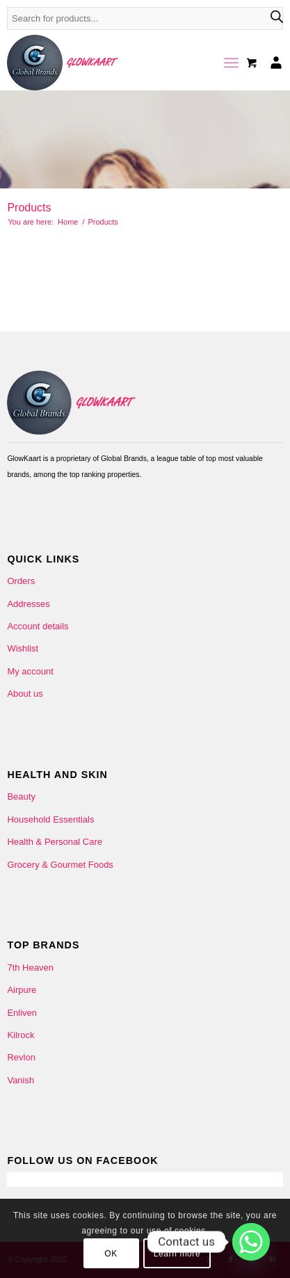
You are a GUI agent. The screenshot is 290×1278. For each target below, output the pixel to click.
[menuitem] (231, 62)
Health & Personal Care (54, 841)
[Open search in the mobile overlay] (145, 25)
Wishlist (22, 648)
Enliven (22, 1013)
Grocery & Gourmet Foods (60, 864)
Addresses (28, 604)
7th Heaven (30, 967)
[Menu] (231, 62)
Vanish (20, 1080)
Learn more (177, 1254)
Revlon (21, 1057)
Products (29, 207)
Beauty (21, 796)
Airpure (21, 990)
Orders (21, 581)
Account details (37, 626)
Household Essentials (50, 819)
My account (30, 671)
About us (24, 693)
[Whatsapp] (251, 1242)
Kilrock (20, 1035)
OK (111, 1254)
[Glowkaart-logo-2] (117, 62)
